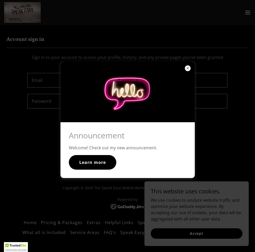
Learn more (92, 162)
